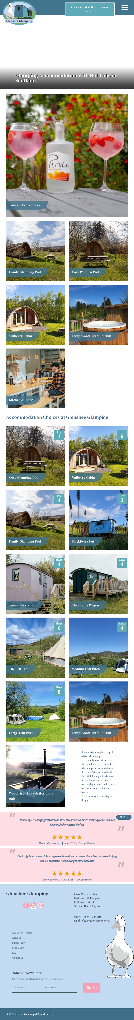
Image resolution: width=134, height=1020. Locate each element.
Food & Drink (18, 947)
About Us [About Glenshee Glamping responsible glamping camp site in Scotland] (16, 937)
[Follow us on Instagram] (40, 905)
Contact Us (17, 957)
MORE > (124, 817)
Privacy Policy (19, 942)
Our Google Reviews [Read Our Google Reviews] (22, 932)
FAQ (14, 952)
